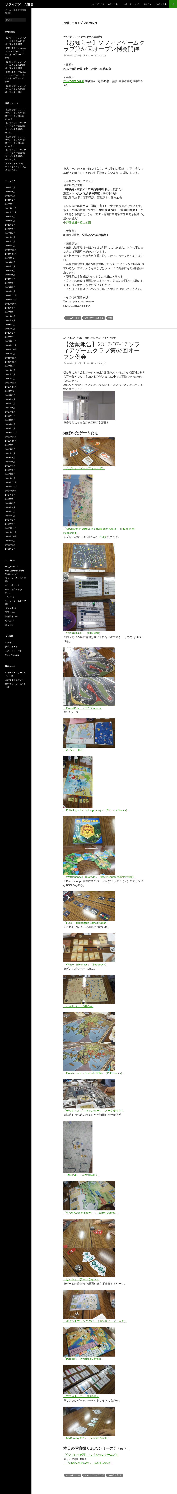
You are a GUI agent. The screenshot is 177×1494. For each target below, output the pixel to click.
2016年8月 (10, 544)
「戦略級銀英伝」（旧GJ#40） (82, 632)
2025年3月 (10, 237)
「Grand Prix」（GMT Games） (82, 708)
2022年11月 (11, 345)
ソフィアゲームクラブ (82, 36)
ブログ (103, 536)
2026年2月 (10, 200)
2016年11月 (11, 532)
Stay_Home (10, 566)
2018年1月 (10, 478)
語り (7, 624)
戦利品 (8, 620)
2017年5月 (10, 511)
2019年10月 (11, 391)
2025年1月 (10, 245)
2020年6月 (10, 366)
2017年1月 (10, 524)
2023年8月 (10, 312)
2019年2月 (10, 424)
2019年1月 (10, 428)
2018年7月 (10, 453)
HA (87, 55)
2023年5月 (10, 324)
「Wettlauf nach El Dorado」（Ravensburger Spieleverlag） (99, 876)
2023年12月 (11, 295)
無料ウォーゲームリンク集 (155, 4)
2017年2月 (10, 519)
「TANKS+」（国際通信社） (80, 1175)
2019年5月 (10, 411)
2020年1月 (10, 378)
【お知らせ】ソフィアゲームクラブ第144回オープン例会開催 (15, 41)
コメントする (100, 55)
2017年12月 (11, 482)
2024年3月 (10, 283)
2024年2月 (10, 287)
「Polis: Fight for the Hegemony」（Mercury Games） (96, 810)
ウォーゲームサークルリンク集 (104, 4)
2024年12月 (11, 249)
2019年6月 (10, 407)
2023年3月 (10, 328)
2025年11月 (11, 212)
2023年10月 (11, 303)
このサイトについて (130, 4)
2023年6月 (10, 320)
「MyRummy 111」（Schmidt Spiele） (86, 1437)
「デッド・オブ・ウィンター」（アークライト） (93, 1110)
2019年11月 (11, 387)
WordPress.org (12, 655)
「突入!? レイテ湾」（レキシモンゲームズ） (90, 1454)
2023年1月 (10, 337)
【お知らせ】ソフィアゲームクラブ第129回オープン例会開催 (15, 153)
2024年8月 (10, 262)
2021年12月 (11, 357)
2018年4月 (10, 465)
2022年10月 (11, 349)
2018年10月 (11, 441)
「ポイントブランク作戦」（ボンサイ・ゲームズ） (95, 1321)
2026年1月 (10, 204)
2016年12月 (11, 528)
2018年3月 (10, 470)
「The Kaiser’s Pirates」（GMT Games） (88, 1462)
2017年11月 (11, 486)
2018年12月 (11, 432)
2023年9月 (10, 308)
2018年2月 (10, 474)
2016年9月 (10, 540)
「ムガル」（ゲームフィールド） (84, 468)
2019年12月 (11, 382)
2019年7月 (10, 403)
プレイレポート (115, 1475)
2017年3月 (10, 515)
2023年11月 (11, 299)
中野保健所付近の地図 (77, 222)
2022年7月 (10, 353)
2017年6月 (10, 507)
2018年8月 (10, 449)
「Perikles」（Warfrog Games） (83, 1358)
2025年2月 (10, 241)
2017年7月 (10, 503)
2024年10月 (11, 258)
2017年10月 (11, 490)
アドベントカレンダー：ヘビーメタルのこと (15, 166)
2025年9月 (10, 216)
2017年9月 (10, 495)
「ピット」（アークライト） (81, 1279)
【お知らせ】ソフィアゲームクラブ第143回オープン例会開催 (15, 64)
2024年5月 (10, 274)
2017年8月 (10, 499)
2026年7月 (10, 187)
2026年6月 (10, 191)
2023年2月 (10, 333)
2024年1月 (10, 291)
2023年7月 (10, 316)
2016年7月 (10, 549)
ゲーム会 (67, 36)
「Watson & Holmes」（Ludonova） (85, 964)
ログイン (9, 642)
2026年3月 (10, 195)
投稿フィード (11, 646)
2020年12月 (11, 362)
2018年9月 (10, 445)
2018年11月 (11, 436)
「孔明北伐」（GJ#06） (78, 1006)
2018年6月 (10, 457)
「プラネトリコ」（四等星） (81, 1396)
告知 (110, 318)
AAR (9, 596)
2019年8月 (10, 399)
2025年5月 (10, 229)
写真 (113, 338)
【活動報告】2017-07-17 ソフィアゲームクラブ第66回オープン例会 (101, 350)
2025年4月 (10, 233)
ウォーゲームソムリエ (15, 578)
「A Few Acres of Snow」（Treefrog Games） (90, 1212)
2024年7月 (10, 266)
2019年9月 (10, 395)
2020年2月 (10, 374)
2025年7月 (10, 220)
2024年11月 (11, 254)
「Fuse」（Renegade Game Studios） (86, 922)
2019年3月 (10, 420)
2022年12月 (11, 341)
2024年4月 (10, 279)
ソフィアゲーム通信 (19, 4)
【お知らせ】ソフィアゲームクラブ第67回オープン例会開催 (104, 45)
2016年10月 (11, 536)
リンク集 (9, 608)
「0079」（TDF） (74, 749)
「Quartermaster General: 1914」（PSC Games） (93, 1073)
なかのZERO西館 (73, 81)
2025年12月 (11, 208)
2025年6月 (10, 224)
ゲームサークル (73, 318)
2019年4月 (10, 416)
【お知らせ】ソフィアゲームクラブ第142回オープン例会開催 (15, 88)
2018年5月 (10, 461)
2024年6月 (10, 270)
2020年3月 (10, 370)
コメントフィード (13, 650)
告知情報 (98, 36)
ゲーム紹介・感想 (80, 338)
